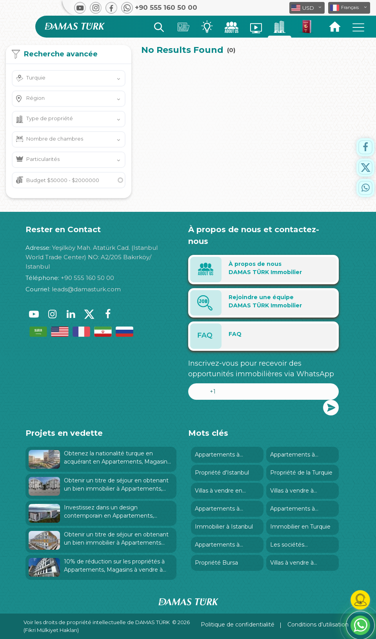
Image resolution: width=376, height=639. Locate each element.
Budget (62, 180)
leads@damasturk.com (86, 289)
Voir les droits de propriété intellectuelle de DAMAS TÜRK (97, 622)
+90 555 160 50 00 (87, 278)
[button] (349, 8)
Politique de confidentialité (237, 624)
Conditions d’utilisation (318, 624)
